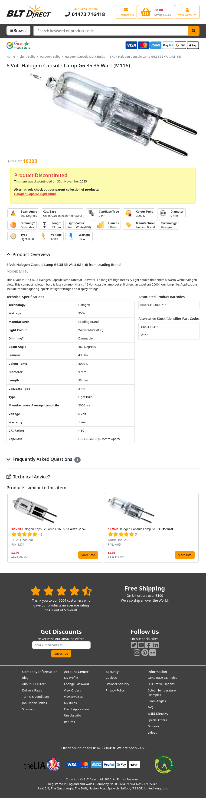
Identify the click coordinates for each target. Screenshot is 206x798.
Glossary (154, 726)
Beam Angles (157, 701)
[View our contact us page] (126, 12)
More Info (88, 555)
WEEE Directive (158, 713)
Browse (18, 30)
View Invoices (73, 696)
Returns (69, 722)
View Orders (72, 690)
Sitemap (28, 709)
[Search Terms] (110, 31)
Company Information (40, 671)
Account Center (76, 671)
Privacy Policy (115, 690)
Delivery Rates (32, 690)
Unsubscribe (73, 715)
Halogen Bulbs (50, 56)
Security (112, 671)
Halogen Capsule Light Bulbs (85, 56)
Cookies (111, 677)
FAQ (150, 707)
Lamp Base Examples (162, 677)
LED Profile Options (161, 684)
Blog (25, 677)
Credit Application (76, 709)
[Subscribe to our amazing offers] (61, 645)
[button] (195, 528)
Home (11, 56)
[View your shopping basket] (156, 12)
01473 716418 (85, 14)
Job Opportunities (34, 703)
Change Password (76, 684)
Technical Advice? (28, 477)
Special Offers (157, 720)
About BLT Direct (34, 684)
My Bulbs (70, 703)
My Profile (71, 677)
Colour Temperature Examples (162, 692)
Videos (152, 732)
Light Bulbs (27, 56)
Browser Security (117, 684)
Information (157, 671)
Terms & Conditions (35, 696)
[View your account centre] (187, 12)
